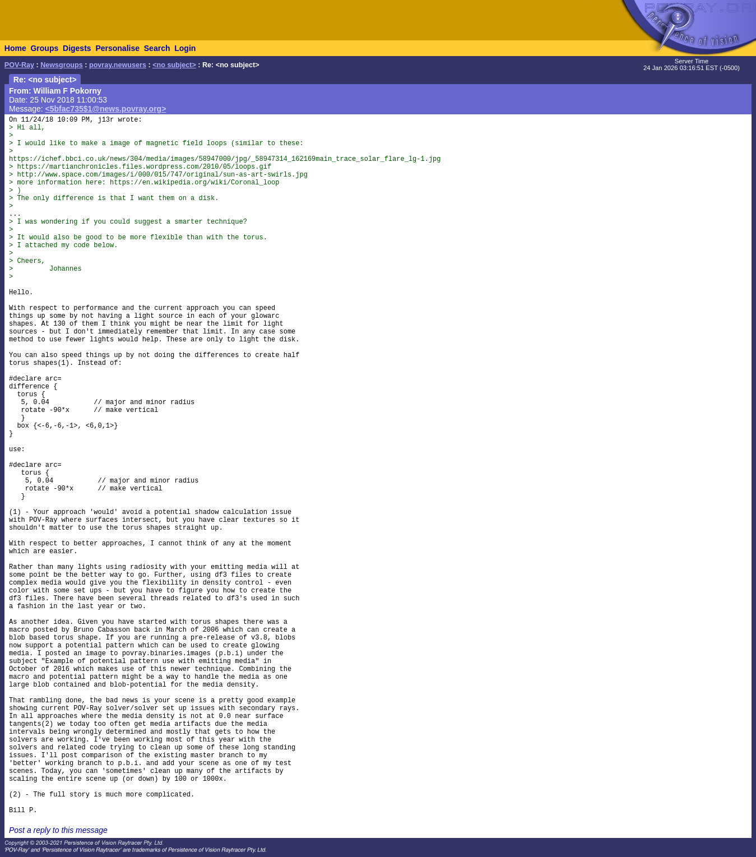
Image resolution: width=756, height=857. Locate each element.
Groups (44, 48)
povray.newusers (117, 65)
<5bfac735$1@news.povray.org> (105, 108)
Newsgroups (61, 65)
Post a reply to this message (58, 830)
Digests (77, 48)
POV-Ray (19, 65)
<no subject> (174, 65)
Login (185, 48)
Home (15, 48)
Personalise (117, 48)
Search (157, 48)
